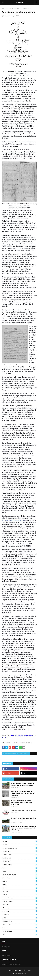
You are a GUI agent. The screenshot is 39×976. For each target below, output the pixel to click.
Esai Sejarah (20, 878)
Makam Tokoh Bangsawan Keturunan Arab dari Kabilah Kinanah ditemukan (23, 784)
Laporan (23, 742)
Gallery (20, 881)
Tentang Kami (17, 970)
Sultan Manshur (20, 931)
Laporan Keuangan (20, 898)
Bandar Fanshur (20, 855)
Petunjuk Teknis (20, 921)
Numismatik (20, 914)
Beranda (4, 8)
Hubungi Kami (27, 970)
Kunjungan (20, 891)
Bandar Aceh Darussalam (13, 742)
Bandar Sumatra (20, 864)
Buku (20, 871)
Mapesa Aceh (6, 16)
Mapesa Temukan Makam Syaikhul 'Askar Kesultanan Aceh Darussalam (24, 819)
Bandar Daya (20, 851)
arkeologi (20, 841)
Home (10, 970)
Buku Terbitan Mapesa (20, 874)
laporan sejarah (20, 901)
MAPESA (19, 2)
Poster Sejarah (20, 924)
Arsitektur (20, 845)
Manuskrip (10, 8)
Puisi (20, 928)
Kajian (20, 888)
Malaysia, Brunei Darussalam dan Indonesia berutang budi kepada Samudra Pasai (21, 802)
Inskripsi (20, 884)
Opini (20, 918)
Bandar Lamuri (20, 858)
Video (20, 934)
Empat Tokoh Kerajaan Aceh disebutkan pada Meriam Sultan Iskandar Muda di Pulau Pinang (23, 828)
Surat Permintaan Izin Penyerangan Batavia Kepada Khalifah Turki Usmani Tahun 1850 (23, 793)
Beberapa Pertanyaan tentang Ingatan (23, 810)
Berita (20, 868)
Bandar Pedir (20, 861)
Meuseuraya (20, 908)
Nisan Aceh (20, 911)
